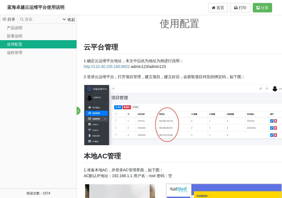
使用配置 (14, 44)
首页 (218, 8)
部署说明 (14, 36)
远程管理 (14, 52)
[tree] (38, 40)
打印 (240, 8)
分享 (262, 8)
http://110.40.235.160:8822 (107, 66)
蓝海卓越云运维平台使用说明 (35, 7)
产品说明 (14, 28)
